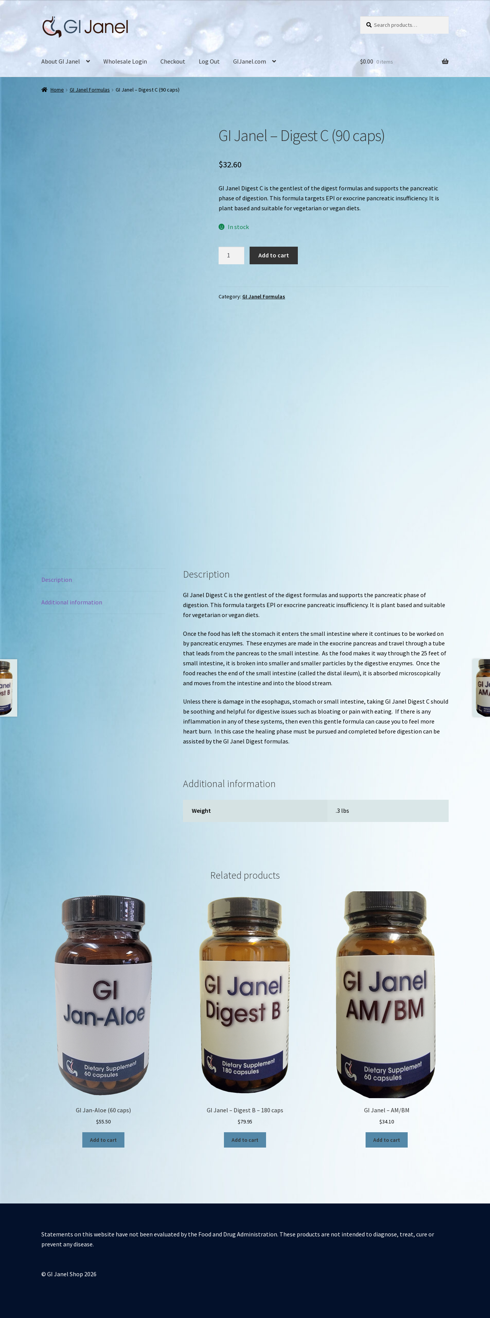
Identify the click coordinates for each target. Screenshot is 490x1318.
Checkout (172, 61)
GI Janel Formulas (90, 89)
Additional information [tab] (71, 602)
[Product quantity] (232, 255)
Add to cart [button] (103, 1139)
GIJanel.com (249, 61)
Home (57, 89)
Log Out (209, 61)
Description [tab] (56, 579)
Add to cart (273, 255)
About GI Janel (60, 61)
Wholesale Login (125, 61)
